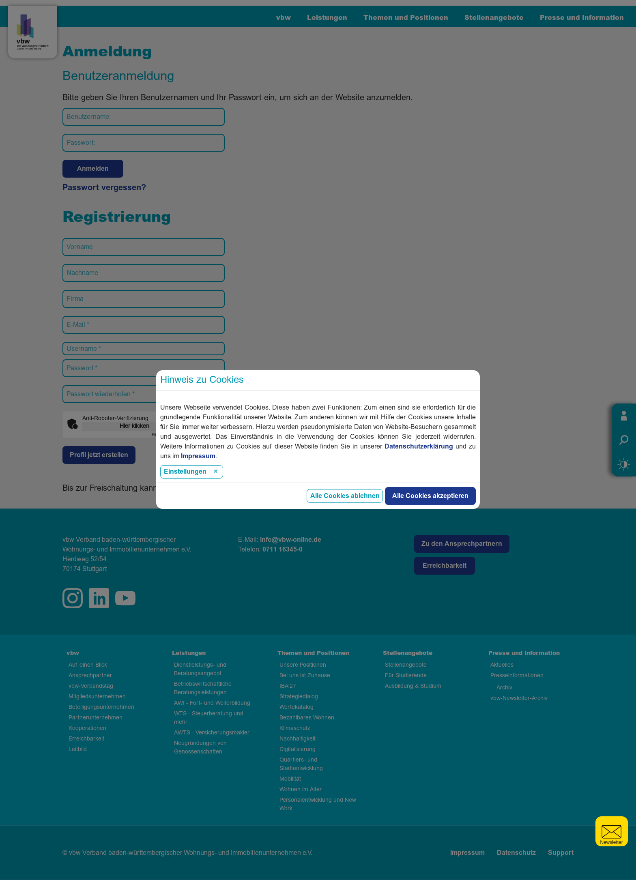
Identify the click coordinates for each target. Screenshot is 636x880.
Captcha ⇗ (169, 435)
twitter (125, 598)
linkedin (99, 598)
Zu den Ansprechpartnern (461, 544)
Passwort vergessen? (104, 187)
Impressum (467, 853)
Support (561, 853)
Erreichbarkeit (444, 566)
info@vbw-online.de (290, 540)
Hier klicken (134, 426)
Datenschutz (516, 853)
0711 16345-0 (282, 549)
